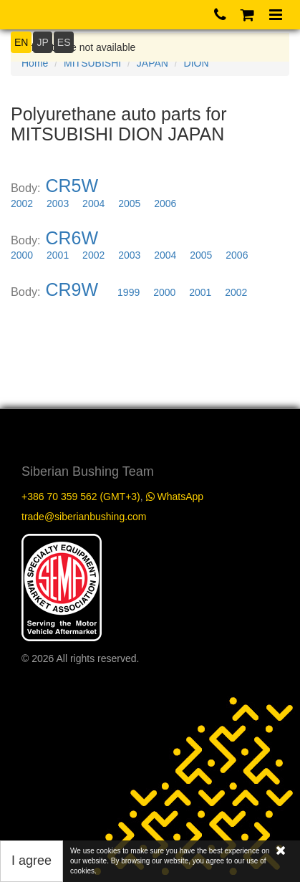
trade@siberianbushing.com (84, 516)
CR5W (72, 186)
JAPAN (152, 63)
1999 (128, 292)
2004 (93, 203)
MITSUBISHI (92, 63)
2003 (58, 203)
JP (42, 42)
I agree (31, 860)
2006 (165, 203)
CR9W (72, 289)
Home (34, 63)
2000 (22, 255)
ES (64, 42)
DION (196, 63)
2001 (58, 255)
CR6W (72, 238)
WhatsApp (174, 496)
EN (21, 42)
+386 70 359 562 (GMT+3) (80, 496)
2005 (129, 203)
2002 (22, 203)
